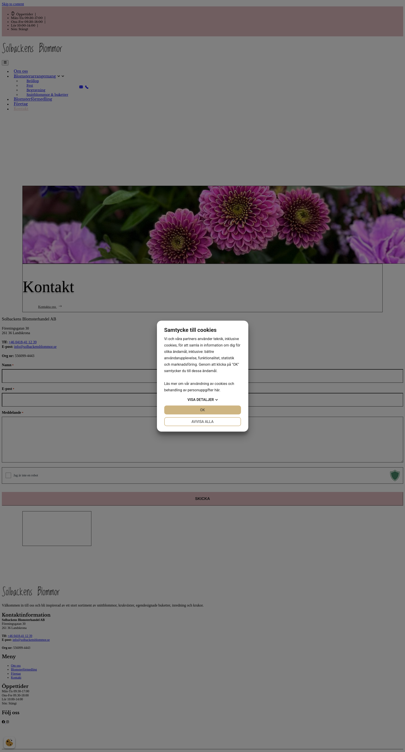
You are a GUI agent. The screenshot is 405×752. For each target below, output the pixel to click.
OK (202, 410)
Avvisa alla (202, 421)
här (217, 390)
